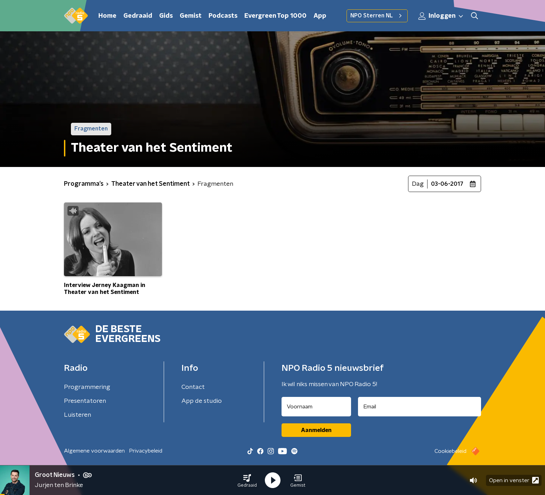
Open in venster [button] (514, 480)
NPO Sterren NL (377, 15)
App (320, 16)
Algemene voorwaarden (94, 451)
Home (107, 16)
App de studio (201, 401)
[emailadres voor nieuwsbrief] (419, 406)
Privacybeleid (145, 451)
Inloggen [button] (441, 16)
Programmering (87, 387)
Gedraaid (137, 16)
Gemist (191, 16)
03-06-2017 (447, 184)
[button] (247, 480)
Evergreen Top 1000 (275, 16)
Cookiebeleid (450, 451)
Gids (166, 16)
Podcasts (223, 16)
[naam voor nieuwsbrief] (316, 406)
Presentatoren (85, 401)
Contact (193, 387)
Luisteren (77, 415)
